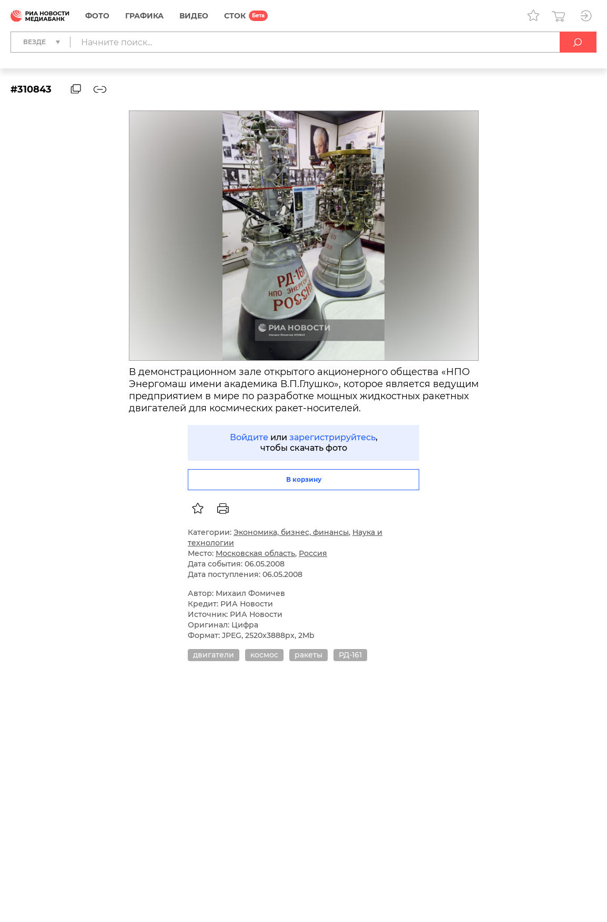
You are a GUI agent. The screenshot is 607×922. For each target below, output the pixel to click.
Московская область (255, 553)
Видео (193, 16)
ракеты (308, 655)
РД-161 (350, 655)
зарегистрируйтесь (332, 437)
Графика (144, 16)
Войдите (249, 437)
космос (264, 655)
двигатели (213, 655)
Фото (97, 16)
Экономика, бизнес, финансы (291, 532)
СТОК (235, 16)
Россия (313, 553)
